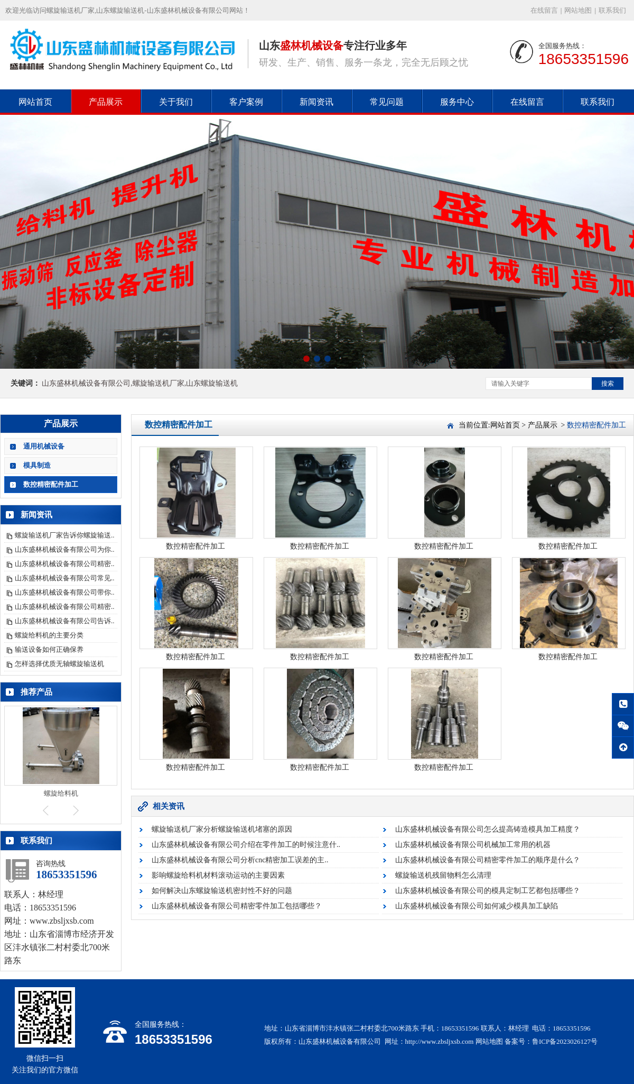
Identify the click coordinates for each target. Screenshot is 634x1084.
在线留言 (544, 10)
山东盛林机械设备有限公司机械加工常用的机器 (473, 845)
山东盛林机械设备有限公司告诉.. (65, 621)
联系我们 (612, 10)
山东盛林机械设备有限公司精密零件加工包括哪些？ (237, 906)
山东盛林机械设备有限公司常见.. (65, 578)
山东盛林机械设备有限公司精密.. (65, 564)
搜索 (607, 383)
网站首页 (35, 101)
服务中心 (457, 101)
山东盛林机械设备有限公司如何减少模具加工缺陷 (476, 906)
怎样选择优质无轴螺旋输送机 (59, 664)
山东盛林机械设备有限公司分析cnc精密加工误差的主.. (240, 860)
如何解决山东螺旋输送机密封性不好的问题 (222, 891)
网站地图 (578, 10)
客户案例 (246, 101)
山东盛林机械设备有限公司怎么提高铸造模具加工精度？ (487, 829)
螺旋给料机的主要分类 (49, 635)
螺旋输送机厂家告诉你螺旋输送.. (65, 535)
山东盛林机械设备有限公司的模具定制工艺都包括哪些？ (487, 891)
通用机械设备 (43, 446)
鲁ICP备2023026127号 (565, 1041)
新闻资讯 (316, 101)
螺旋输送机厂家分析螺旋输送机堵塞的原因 (222, 829)
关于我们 (176, 101)
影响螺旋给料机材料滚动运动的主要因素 (218, 875)
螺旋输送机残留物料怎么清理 (443, 875)
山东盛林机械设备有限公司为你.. (65, 549)
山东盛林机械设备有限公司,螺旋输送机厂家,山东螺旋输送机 (140, 383)
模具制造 (37, 465)
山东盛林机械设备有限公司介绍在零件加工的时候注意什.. (246, 845)
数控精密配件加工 (50, 484)
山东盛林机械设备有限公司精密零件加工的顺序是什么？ (487, 860)
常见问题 (387, 101)
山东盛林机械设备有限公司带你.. (65, 592)
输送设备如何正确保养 (49, 649)
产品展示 (106, 101)
